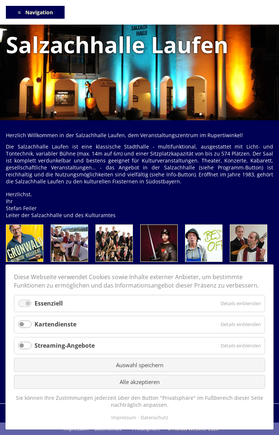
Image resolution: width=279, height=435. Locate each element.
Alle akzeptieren (140, 381)
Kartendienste (55, 324)
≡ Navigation (35, 12)
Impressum (123, 417)
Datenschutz (154, 417)
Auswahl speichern (139, 365)
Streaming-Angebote (65, 345)
